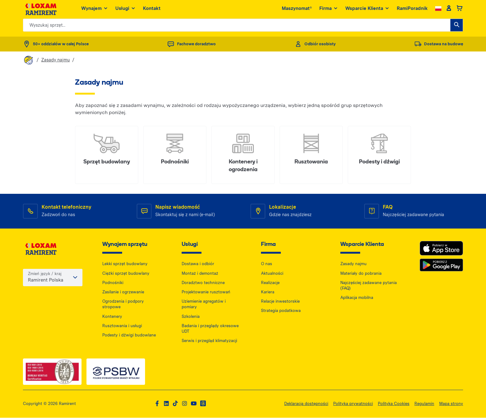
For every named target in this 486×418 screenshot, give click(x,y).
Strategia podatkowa (281, 311)
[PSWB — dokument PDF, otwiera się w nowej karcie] (115, 372)
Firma (328, 9)
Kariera (267, 292)
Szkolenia (191, 316)
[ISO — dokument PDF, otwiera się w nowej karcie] (52, 372)
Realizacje (270, 283)
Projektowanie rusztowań (206, 292)
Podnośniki (112, 283)
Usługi (125, 9)
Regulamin (424, 404)
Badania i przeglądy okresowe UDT (210, 329)
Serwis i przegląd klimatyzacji (209, 341)
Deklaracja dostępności (306, 404)
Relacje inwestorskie (280, 301)
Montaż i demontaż (200, 273)
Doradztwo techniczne (203, 283)
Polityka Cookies (393, 404)
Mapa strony (451, 404)
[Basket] (459, 9)
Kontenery (112, 316)
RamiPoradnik (412, 9)
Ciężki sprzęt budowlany (125, 273)
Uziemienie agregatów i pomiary (204, 304)
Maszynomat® (297, 9)
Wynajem (94, 9)
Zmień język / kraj (44, 274)
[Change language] (438, 9)
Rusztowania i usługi (122, 326)
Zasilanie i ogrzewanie (123, 292)
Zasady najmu (55, 59)
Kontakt (152, 9)
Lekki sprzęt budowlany (125, 264)
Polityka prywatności (353, 404)
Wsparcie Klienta (367, 9)
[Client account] (448, 9)
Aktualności (272, 273)
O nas (266, 264)
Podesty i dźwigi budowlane (129, 335)
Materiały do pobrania (361, 273)
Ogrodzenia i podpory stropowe (123, 304)
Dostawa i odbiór (198, 264)
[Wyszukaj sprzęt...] (456, 26)
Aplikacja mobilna (356, 298)
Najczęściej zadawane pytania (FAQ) (368, 286)
